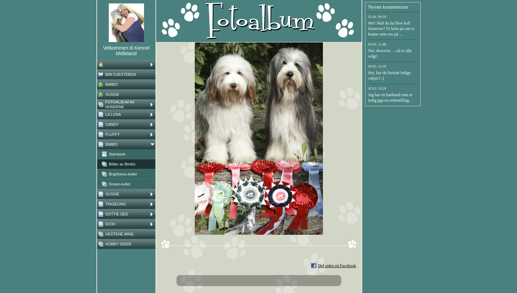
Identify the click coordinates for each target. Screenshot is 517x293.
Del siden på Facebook (337, 265)
